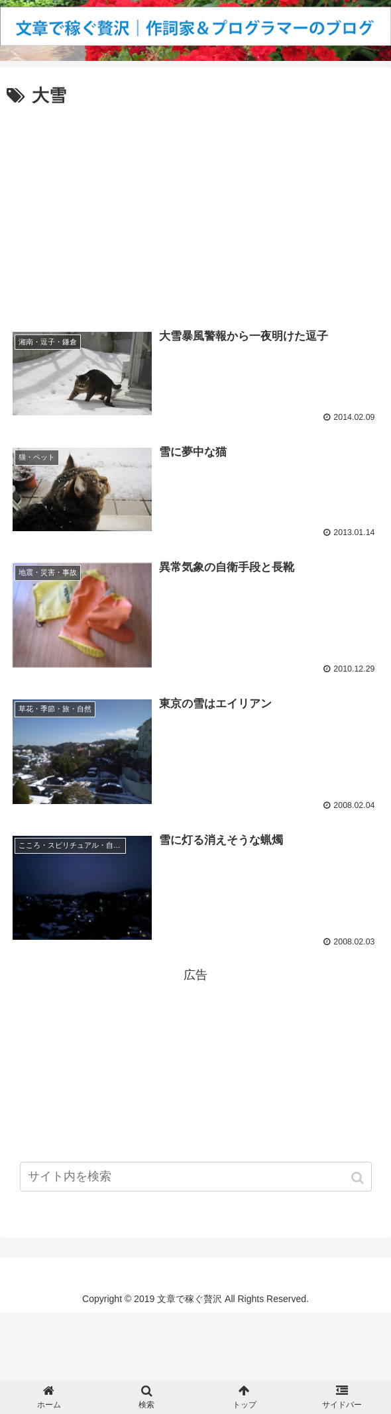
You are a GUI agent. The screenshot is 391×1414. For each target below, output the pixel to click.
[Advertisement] (195, 210)
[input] (196, 1182)
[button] (359, 1184)
